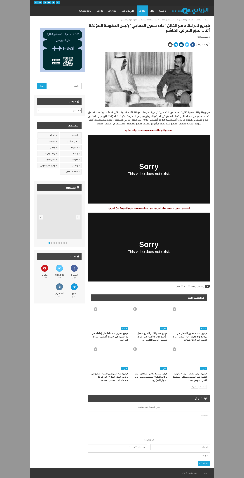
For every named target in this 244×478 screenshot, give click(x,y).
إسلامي (75, 165)
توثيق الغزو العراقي (47, 165)
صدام (185, 286)
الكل (152, 10)
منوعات (75, 159)
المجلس (52, 135)
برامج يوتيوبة (85, 10)
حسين (193, 286)
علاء (178, 286)
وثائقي (99, 10)
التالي (194, 386)
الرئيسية (163, 10)
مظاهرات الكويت (71, 171)
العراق (200, 286)
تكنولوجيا (112, 10)
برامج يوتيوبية (50, 153)
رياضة (75, 153)
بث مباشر (52, 141)
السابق (203, 386)
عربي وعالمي (127, 10)
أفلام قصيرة (50, 159)
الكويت (142, 10)
